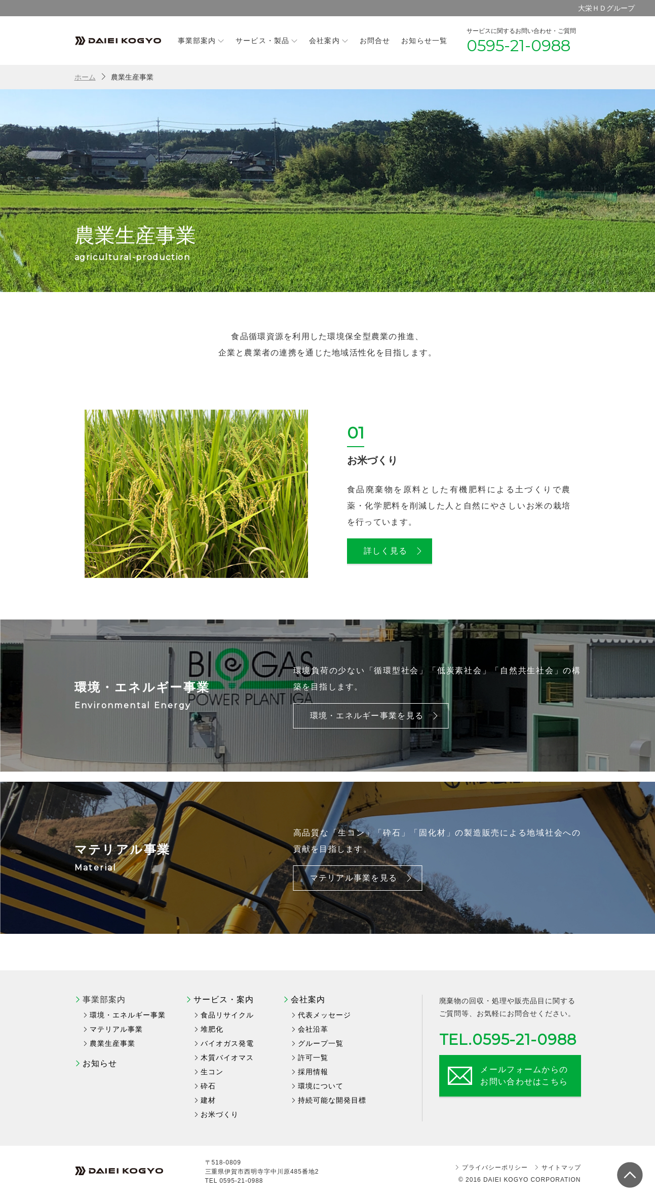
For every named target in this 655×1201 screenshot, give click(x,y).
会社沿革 (313, 1029)
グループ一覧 (320, 1043)
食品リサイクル (227, 1015)
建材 (208, 1100)
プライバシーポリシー (495, 1167)
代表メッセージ (324, 1015)
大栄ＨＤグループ (606, 8)
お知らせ (100, 1063)
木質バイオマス (227, 1057)
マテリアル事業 (116, 1029)
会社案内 (329, 40)
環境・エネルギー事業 (128, 1015)
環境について (320, 1086)
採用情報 (313, 1072)
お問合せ (375, 41)
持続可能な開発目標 (332, 1100)
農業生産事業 (112, 1043)
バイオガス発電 (227, 1043)
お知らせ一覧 (424, 41)
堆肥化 (212, 1029)
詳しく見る (393, 551)
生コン (212, 1072)
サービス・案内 (224, 999)
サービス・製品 (267, 40)
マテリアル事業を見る (362, 878)
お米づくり (220, 1114)
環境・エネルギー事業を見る (375, 715)
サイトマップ (561, 1167)
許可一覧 (313, 1057)
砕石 (208, 1086)
